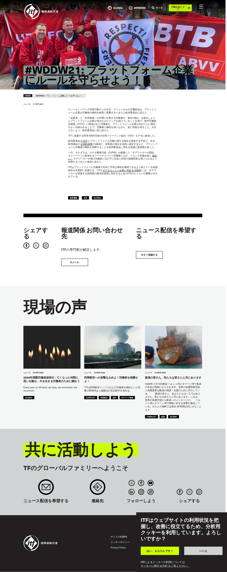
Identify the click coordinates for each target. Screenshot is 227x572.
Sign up (46, 488)
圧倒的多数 (87, 143)
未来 (85, 197)
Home (28, 95)
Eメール (74, 262)
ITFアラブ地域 (127, 397)
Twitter (131, 483)
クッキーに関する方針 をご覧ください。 (165, 566)
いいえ (203, 551)
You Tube (150, 483)
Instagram (141, 492)
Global (97, 197)
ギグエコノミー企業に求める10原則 (122, 170)
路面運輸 (73, 197)
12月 (84, 140)
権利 (114, 397)
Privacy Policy (118, 547)
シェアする (35, 233)
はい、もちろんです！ (159, 551)
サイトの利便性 (119, 536)
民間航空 (104, 397)
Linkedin (131, 492)
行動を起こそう (178, 8)
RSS (150, 492)
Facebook (141, 483)
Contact (97, 488)
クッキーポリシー (120, 542)
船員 (163, 416)
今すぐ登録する (149, 254)
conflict (90, 397)
